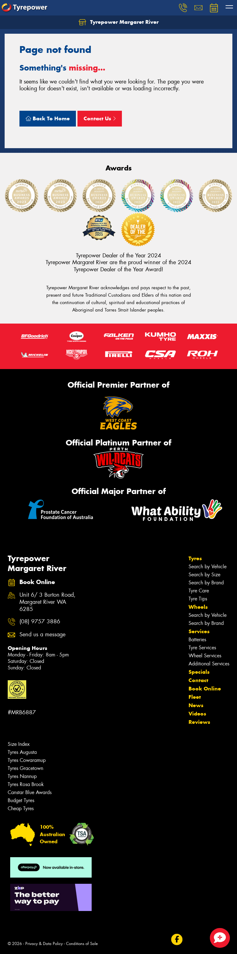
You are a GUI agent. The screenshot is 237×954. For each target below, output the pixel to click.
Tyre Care (199, 590)
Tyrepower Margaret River (119, 22)
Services (199, 631)
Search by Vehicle (208, 566)
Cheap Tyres (21, 808)
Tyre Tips (198, 598)
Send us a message (42, 634)
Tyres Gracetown (25, 768)
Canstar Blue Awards (30, 792)
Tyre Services (202, 647)
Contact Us (100, 118)
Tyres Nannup (22, 776)
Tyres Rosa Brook (26, 784)
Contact (198, 680)
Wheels (198, 607)
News (196, 705)
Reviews (199, 722)
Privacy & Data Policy (44, 943)
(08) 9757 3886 (39, 621)
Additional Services (209, 663)
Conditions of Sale (82, 943)
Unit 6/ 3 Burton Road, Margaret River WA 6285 (47, 602)
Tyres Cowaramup (27, 760)
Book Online (205, 688)
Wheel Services (205, 655)
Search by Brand (206, 582)
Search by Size (204, 574)
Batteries (197, 639)
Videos (197, 713)
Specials (199, 671)
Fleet (195, 697)
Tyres (195, 558)
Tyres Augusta (22, 752)
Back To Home (48, 118)
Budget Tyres (21, 800)
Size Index (19, 744)
